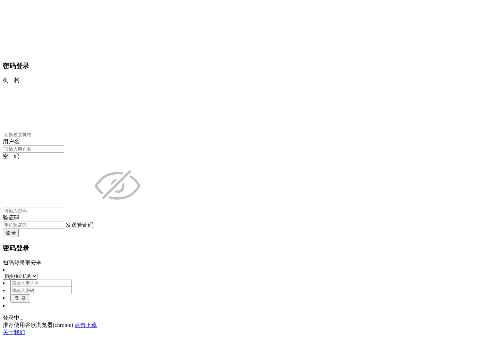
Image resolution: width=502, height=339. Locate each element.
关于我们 (14, 332)
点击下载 (86, 325)
